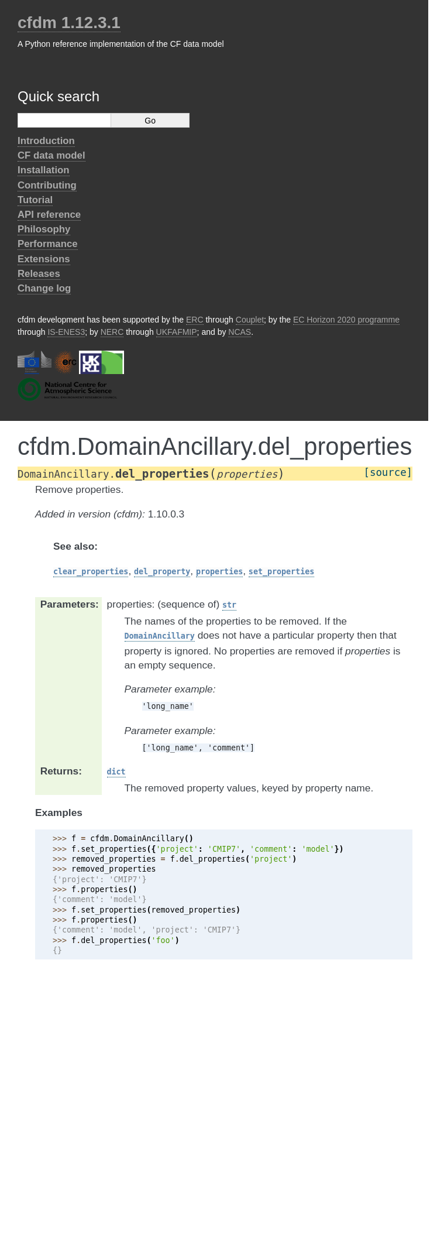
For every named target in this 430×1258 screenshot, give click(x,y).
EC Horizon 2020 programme (346, 319)
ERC (195, 319)
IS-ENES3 (66, 332)
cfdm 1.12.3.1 (69, 22)
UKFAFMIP (176, 332)
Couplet (250, 319)
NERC (112, 332)
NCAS (239, 332)
